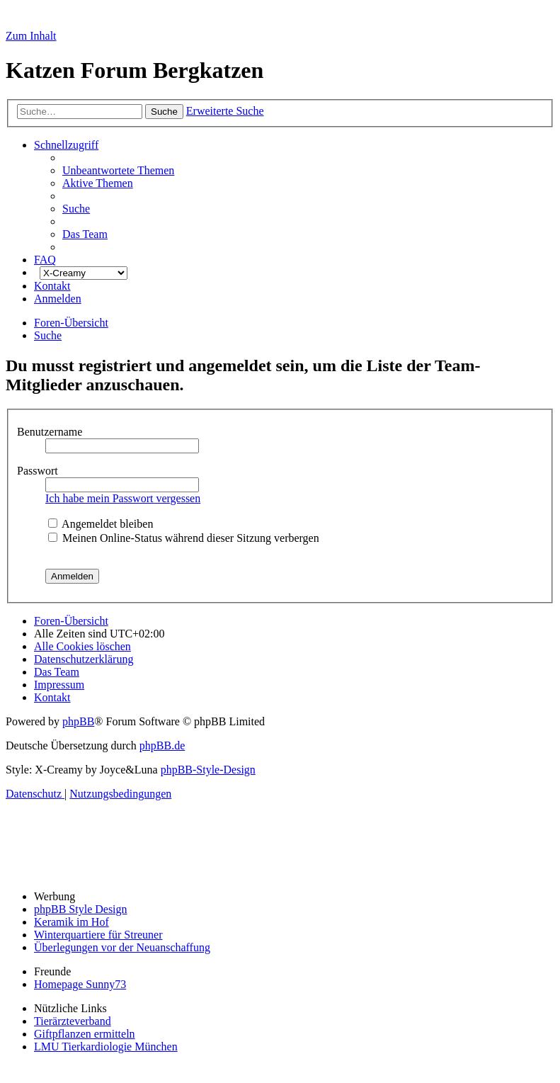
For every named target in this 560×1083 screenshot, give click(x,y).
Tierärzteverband (72, 1021)
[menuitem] (118, 170)
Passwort (39, 471)
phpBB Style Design (80, 909)
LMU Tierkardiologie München (106, 1047)
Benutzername (51, 432)
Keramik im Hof (71, 922)
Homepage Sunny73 (80, 984)
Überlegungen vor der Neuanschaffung (122, 947)
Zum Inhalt (31, 36)
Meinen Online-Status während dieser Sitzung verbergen (183, 538)
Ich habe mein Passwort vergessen (122, 498)
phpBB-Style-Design (208, 770)
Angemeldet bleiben (100, 524)
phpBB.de (162, 745)
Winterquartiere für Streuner (98, 935)
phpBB (78, 721)
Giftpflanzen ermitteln (84, 1034)
